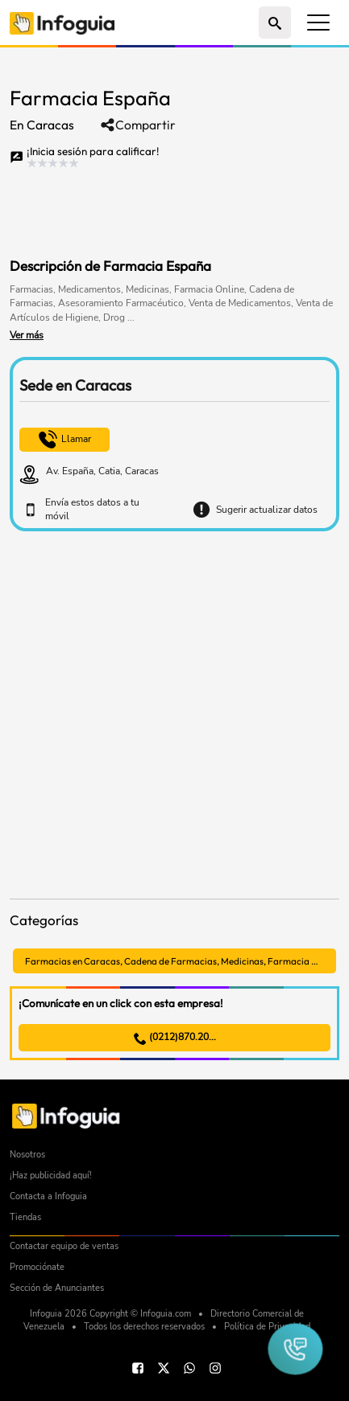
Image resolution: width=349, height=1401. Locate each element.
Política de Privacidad (267, 1327)
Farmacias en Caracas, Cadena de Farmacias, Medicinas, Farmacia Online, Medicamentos (180, 961)
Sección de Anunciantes (57, 1288)
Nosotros (27, 1155)
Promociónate (37, 1267)
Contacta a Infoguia (48, 1196)
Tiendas (25, 1217)
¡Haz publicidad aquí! (51, 1176)
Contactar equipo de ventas (64, 1246)
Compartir (138, 125)
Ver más (27, 335)
